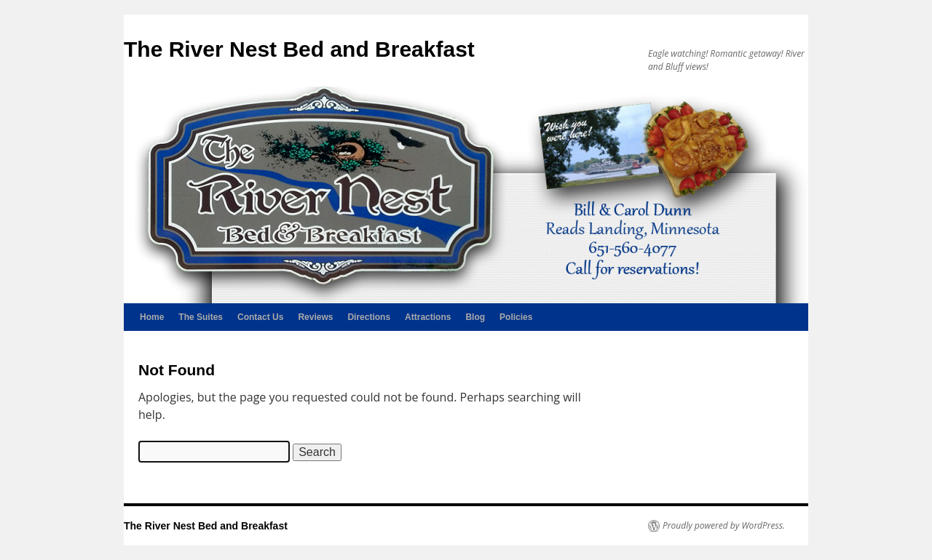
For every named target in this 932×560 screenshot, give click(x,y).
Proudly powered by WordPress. (724, 526)
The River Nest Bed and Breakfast (299, 49)
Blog (475, 317)
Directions (368, 317)
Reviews (315, 317)
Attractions (428, 317)
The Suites (200, 317)
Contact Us (260, 317)
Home (152, 317)
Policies (515, 317)
